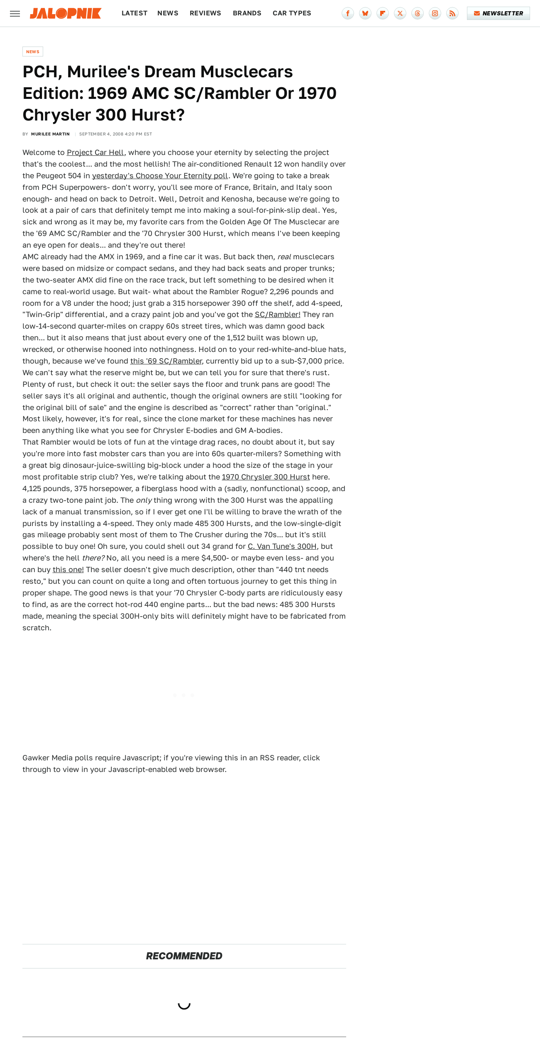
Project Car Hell (95, 152)
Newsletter (498, 13)
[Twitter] (400, 13)
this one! (68, 569)
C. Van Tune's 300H (282, 546)
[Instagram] (435, 13)
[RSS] (452, 13)
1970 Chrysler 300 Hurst (266, 476)
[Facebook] (348, 13)
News (167, 13)
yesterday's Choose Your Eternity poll (160, 175)
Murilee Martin (50, 133)
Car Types (292, 13)
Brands (247, 13)
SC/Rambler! (278, 314)
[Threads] (417, 13)
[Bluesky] (365, 13)
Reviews (206, 13)
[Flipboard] (382, 13)
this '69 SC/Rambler (166, 360)
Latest (134, 13)
